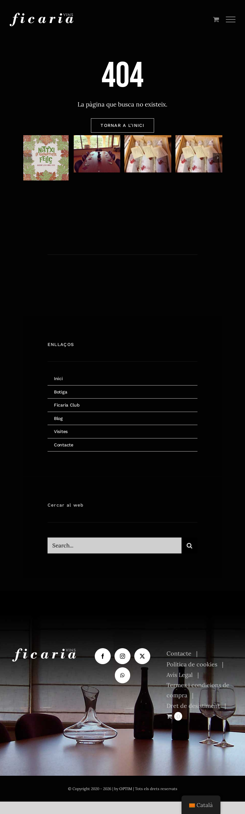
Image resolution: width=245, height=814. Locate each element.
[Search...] (115, 549)
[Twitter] (142, 656)
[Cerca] (189, 549)
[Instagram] (122, 656)
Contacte (179, 653)
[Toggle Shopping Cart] (216, 19)
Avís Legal (180, 674)
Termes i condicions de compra (198, 690)
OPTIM (125, 788)
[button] (27, 158)
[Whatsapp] (122, 675)
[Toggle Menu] (231, 19)
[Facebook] (103, 656)
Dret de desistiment (193, 705)
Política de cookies (192, 664)
